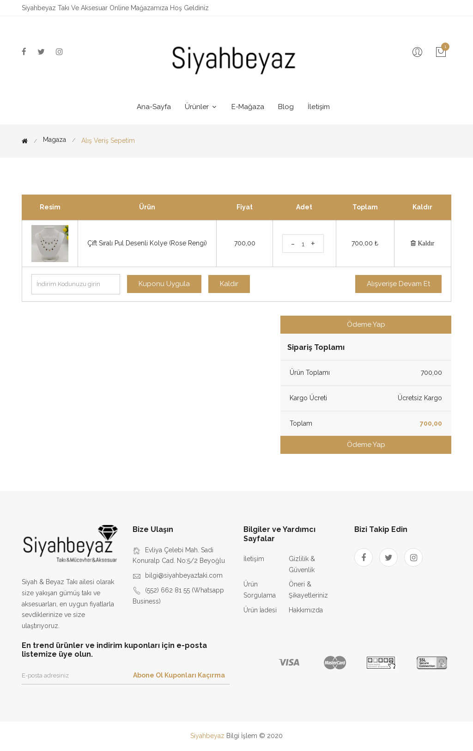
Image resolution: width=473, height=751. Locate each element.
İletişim (319, 107)
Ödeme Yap (366, 324)
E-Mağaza (247, 107)
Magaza (54, 139)
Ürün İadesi (260, 610)
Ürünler (201, 107)
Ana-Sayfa (154, 107)
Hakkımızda (306, 610)
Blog (286, 107)
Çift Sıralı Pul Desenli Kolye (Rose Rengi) (147, 243)
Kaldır (425, 243)
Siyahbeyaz (208, 735)
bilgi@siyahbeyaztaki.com (184, 575)
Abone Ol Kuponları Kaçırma (179, 675)
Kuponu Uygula (164, 284)
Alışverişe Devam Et (398, 284)
